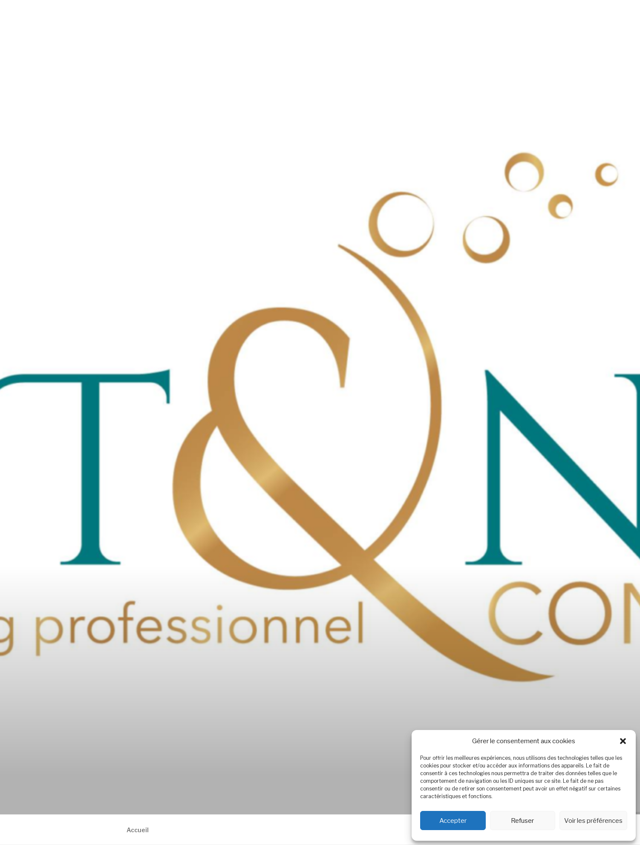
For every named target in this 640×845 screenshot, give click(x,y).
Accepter (453, 821)
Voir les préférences (593, 821)
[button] (623, 741)
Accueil (138, 830)
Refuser (522, 821)
